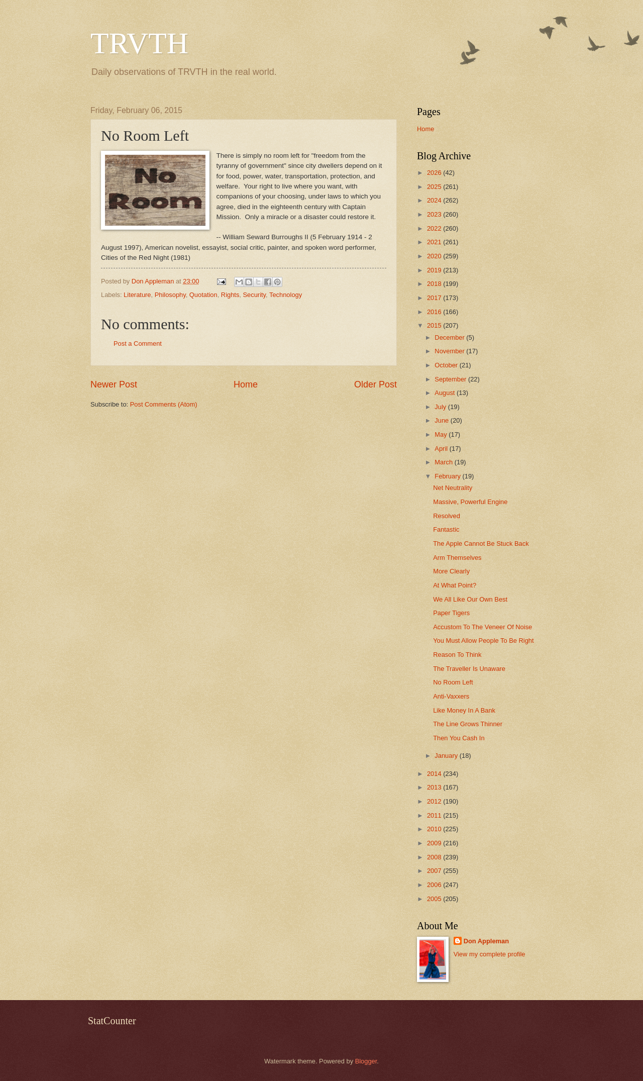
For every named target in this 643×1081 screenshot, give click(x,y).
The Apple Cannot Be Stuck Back (480, 543)
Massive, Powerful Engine (470, 502)
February (448, 476)
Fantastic (446, 529)
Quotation (203, 295)
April (442, 448)
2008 (435, 857)
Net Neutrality (452, 488)
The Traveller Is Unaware (469, 668)
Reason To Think (457, 654)
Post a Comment (138, 343)
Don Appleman (486, 941)
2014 (435, 773)
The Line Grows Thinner (467, 724)
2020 (435, 256)
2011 (435, 815)
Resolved (446, 516)
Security (254, 295)
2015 (435, 325)
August (446, 393)
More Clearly (451, 571)
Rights (230, 295)
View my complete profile (489, 954)
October (447, 365)
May (442, 434)
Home (246, 384)
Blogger (366, 1061)
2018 (435, 283)
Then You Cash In (458, 738)
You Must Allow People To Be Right (483, 640)
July (441, 407)
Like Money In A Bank (464, 710)
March (444, 462)
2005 (435, 899)
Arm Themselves (457, 557)
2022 (435, 228)
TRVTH (139, 43)
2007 (435, 870)
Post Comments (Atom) (163, 404)
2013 (435, 787)
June (443, 420)
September (451, 379)
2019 (435, 270)
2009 (435, 843)
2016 (435, 312)
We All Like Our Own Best (470, 599)
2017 (435, 298)
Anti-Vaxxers (451, 696)
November (450, 351)
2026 (435, 172)
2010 (435, 829)
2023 (435, 214)
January (447, 755)
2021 (435, 242)
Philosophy (170, 295)
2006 (435, 885)
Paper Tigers (451, 613)
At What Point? (454, 585)
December (450, 337)
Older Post (375, 384)
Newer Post (113, 384)
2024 (435, 200)
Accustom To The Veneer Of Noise (482, 627)
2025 (435, 186)
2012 (435, 801)
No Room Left (453, 682)
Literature (137, 295)
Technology (285, 295)
